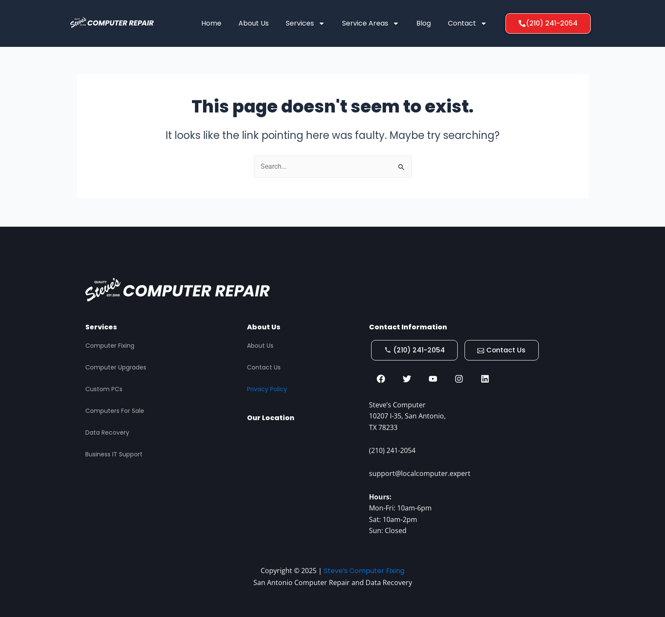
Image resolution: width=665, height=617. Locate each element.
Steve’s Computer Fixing (364, 571)
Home (211, 23)
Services (305, 23)
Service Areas (370, 23)
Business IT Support (113, 453)
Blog (423, 23)
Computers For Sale (114, 410)
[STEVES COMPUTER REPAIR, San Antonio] (303, 476)
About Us (253, 23)
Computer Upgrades (115, 367)
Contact (467, 23)
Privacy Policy (267, 388)
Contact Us (264, 367)
